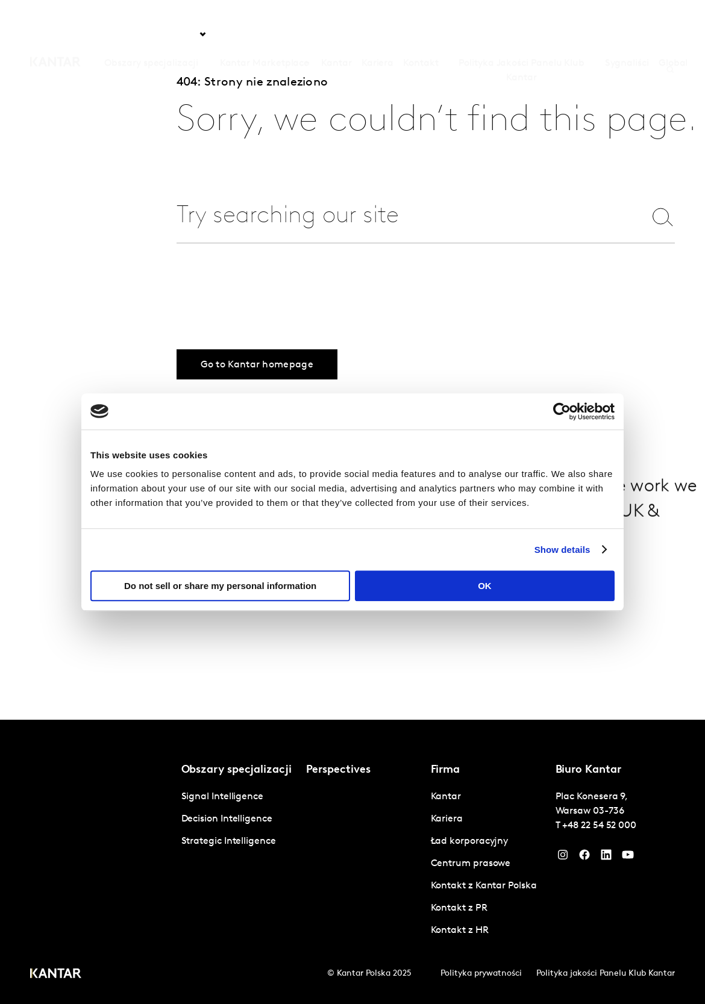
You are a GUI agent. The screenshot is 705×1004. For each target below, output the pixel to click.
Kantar (336, 34)
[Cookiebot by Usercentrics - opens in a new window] (562, 411)
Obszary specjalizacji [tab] (151, 34)
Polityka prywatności (481, 973)
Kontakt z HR (460, 930)
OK (485, 586)
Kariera (377, 34)
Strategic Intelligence (228, 841)
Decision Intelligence (226, 819)
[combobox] (405, 216)
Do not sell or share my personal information (220, 586)
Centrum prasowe (471, 863)
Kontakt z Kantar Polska (484, 886)
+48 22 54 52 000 (599, 826)
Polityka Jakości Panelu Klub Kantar (521, 42)
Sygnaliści (627, 34)
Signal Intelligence (222, 797)
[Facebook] (584, 857)
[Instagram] (563, 857)
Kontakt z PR (459, 908)
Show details (562, 549)
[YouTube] (606, 857)
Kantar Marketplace (265, 34)
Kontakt (420, 34)
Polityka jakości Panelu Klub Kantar (605, 973)
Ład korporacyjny (470, 841)
